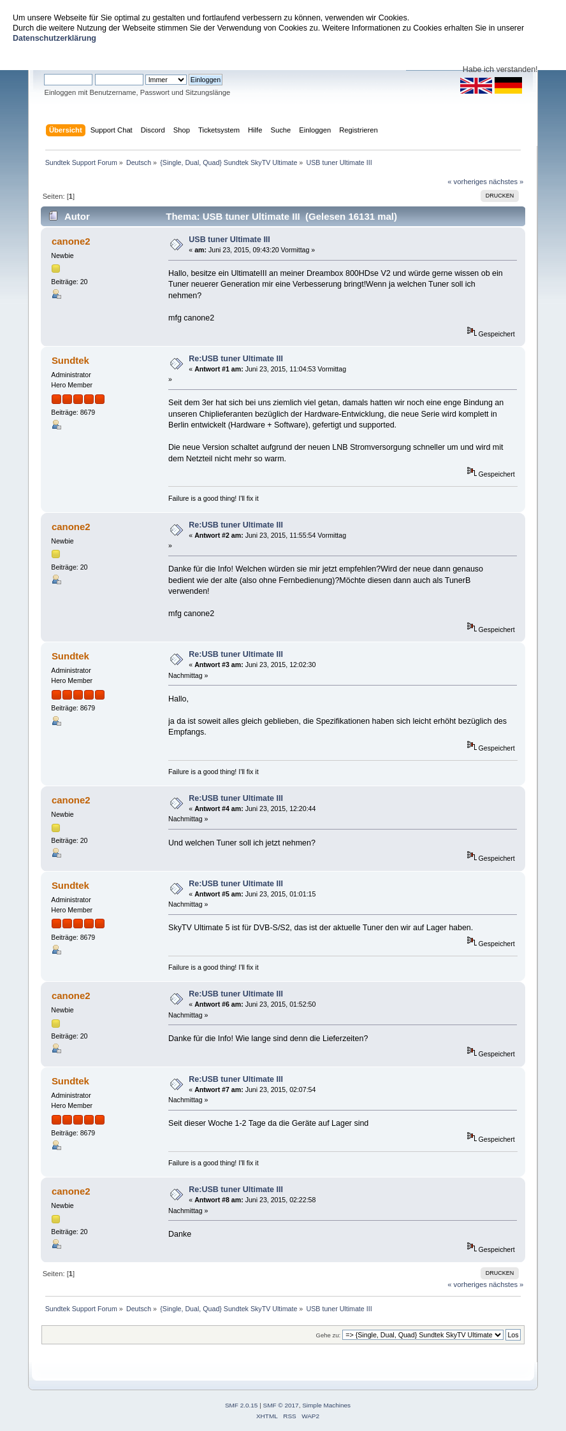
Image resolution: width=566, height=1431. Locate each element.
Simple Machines (326, 1405)
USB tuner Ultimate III (229, 239)
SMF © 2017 (281, 1405)
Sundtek (70, 360)
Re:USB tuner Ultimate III (236, 358)
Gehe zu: (328, 1335)
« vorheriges (467, 181)
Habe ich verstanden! (500, 69)
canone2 (71, 241)
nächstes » (506, 181)
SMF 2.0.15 (241, 1405)
